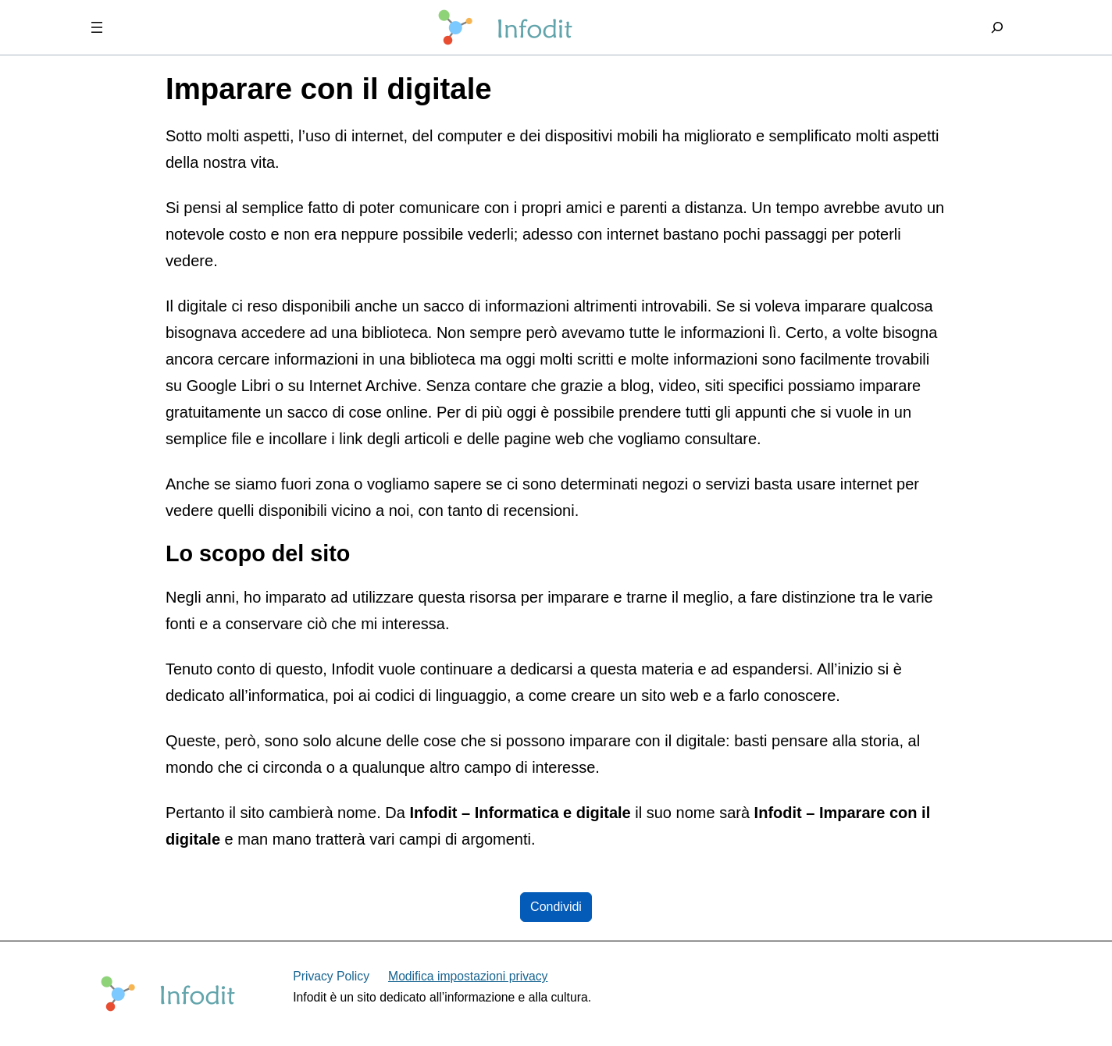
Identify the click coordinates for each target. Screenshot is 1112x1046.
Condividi (556, 906)
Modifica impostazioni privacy (467, 976)
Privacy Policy (331, 976)
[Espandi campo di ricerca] (997, 28)
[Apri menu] (96, 27)
